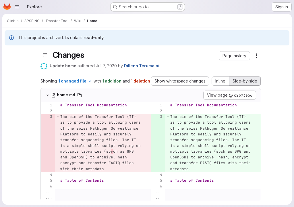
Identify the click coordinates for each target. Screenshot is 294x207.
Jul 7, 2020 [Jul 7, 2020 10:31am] (106, 65)
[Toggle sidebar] (45, 55)
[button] (234, 55)
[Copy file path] (79, 95)
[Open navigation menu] (17, 7)
